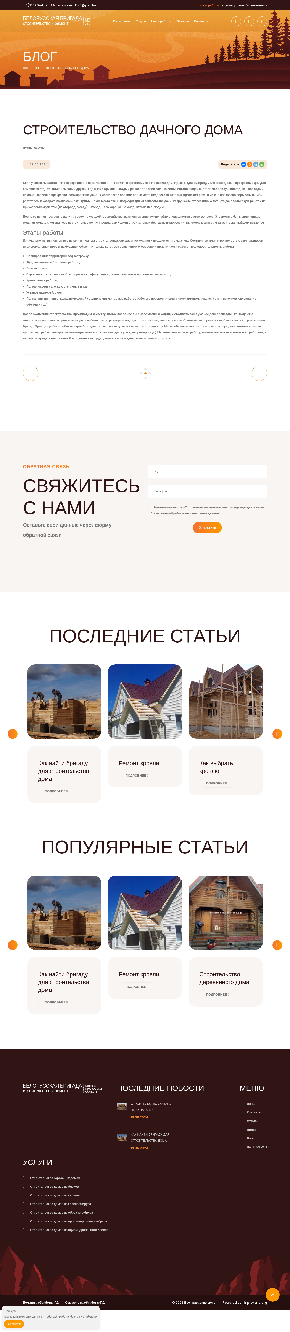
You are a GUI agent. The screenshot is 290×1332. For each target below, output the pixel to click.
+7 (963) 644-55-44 (39, 5)
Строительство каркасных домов (55, 1200)
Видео (251, 1151)
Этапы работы (34, 148)
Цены (251, 1125)
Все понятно (13, 1324)
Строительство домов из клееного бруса (60, 1226)
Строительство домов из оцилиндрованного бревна (69, 1252)
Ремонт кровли (141, 769)
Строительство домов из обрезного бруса (61, 1234)
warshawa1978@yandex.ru (79, 5)
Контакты (201, 21)
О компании (121, 21)
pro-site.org (255, 1324)
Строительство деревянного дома (222, 996)
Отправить (207, 534)
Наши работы (161, 21)
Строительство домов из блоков (54, 1208)
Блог (36, 68)
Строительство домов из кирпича (55, 1217)
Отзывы (182, 21)
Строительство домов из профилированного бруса (68, 1243)
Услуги (141, 21)
